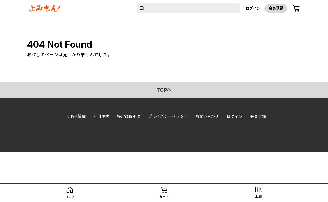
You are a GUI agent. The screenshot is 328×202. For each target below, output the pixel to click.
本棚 (258, 197)
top (70, 197)
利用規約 (101, 116)
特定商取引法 (128, 116)
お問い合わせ (207, 116)
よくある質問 (74, 116)
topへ (164, 90)
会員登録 (276, 8)
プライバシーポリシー (168, 116)
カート (164, 197)
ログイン (253, 8)
